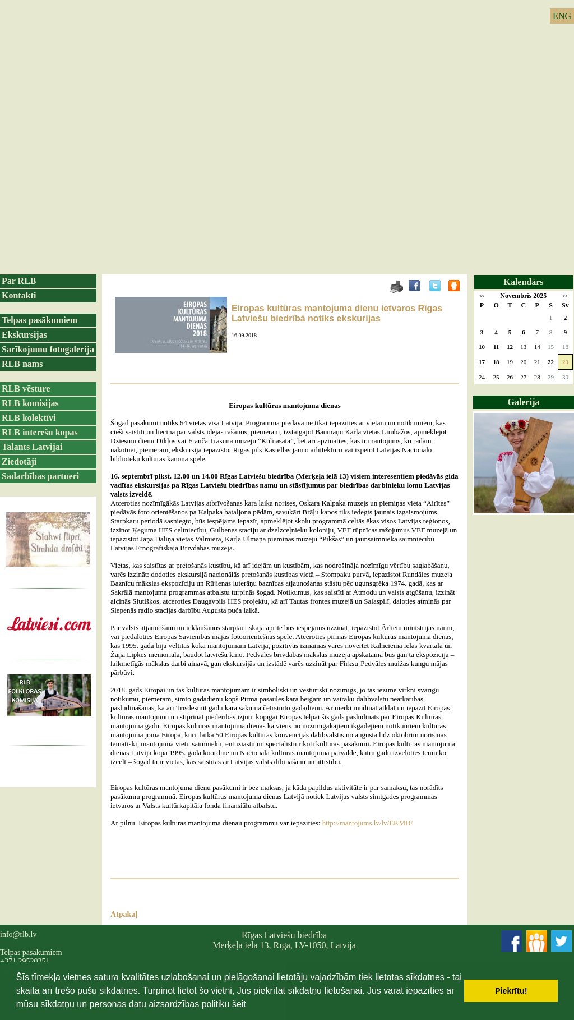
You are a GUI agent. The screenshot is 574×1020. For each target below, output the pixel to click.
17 (482, 362)
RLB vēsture (26, 388)
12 (510, 346)
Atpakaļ (123, 914)
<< (481, 295)
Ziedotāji (19, 461)
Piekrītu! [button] (511, 990)
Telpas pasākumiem (39, 320)
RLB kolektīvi (28, 417)
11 (496, 346)
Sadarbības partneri (40, 476)
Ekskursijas (24, 334)
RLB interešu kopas (40, 432)
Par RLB (19, 281)
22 (551, 362)
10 (482, 346)
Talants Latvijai (32, 447)
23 (565, 362)
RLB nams (22, 364)
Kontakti (19, 295)
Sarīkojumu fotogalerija (48, 349)
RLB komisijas (30, 403)
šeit (239, 1004)
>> (565, 295)
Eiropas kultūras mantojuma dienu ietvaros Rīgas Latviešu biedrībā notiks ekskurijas (337, 313)
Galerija (524, 402)
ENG (562, 16)
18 (496, 362)
